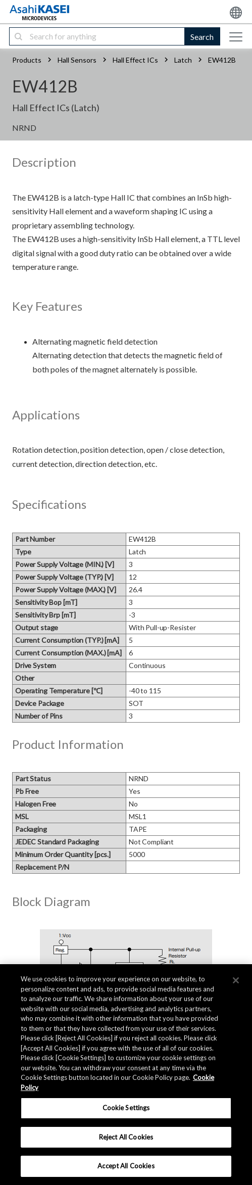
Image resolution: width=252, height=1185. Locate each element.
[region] (126, 1074)
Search (202, 36)
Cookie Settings (126, 1108)
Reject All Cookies (126, 1137)
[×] (236, 980)
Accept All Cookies (125, 1166)
